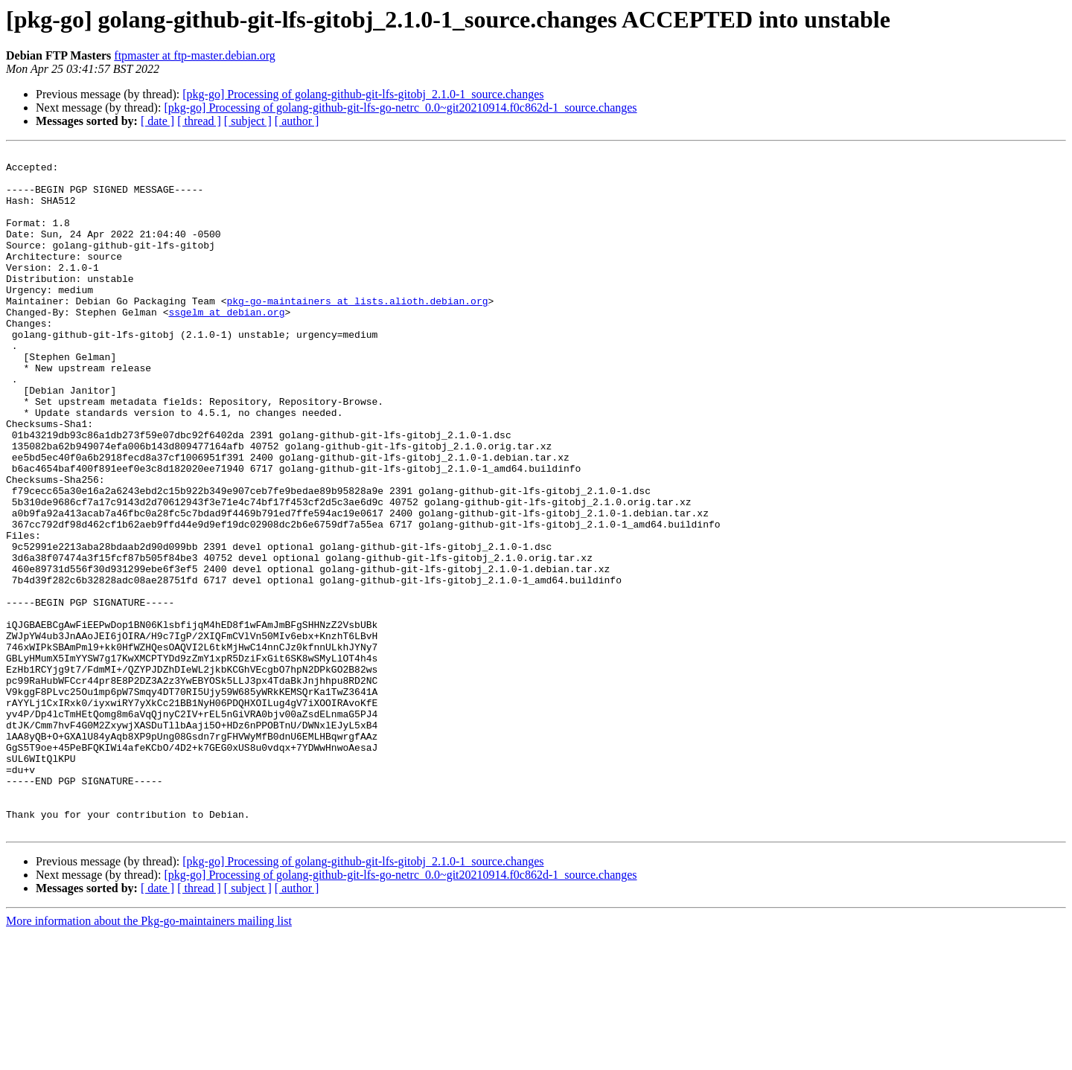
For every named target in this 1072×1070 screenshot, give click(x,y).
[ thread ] (199, 121)
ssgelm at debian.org (226, 345)
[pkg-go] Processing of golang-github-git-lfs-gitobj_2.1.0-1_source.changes (362, 94)
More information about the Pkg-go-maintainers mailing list (149, 1057)
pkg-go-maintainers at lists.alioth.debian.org (357, 332)
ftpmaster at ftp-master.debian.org (194, 55)
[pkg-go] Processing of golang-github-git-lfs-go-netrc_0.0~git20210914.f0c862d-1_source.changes (400, 107)
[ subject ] (248, 121)
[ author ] (297, 121)
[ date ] (157, 121)
